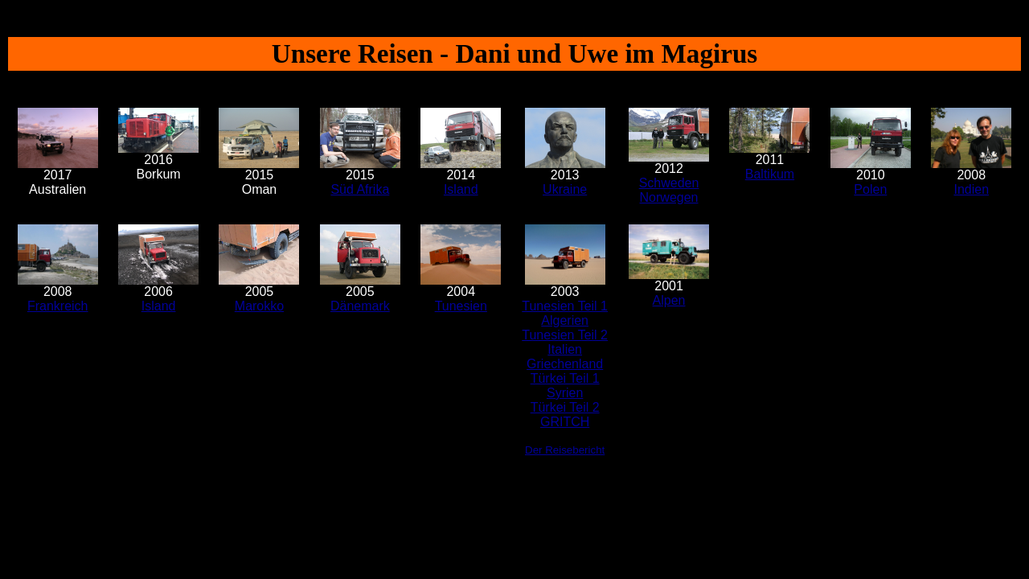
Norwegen (669, 197)
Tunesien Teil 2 (565, 335)
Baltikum (769, 174)
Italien (564, 349)
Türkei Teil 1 (565, 378)
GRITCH (564, 422)
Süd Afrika (359, 189)
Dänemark (360, 306)
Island (461, 189)
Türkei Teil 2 (565, 407)
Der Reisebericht (565, 450)
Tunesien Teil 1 (565, 306)
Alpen (669, 300)
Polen (870, 189)
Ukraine (565, 189)
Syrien (565, 393)
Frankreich (57, 306)
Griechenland (565, 364)
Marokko (259, 306)
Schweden (669, 183)
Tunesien (461, 306)
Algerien (564, 320)
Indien (971, 189)
